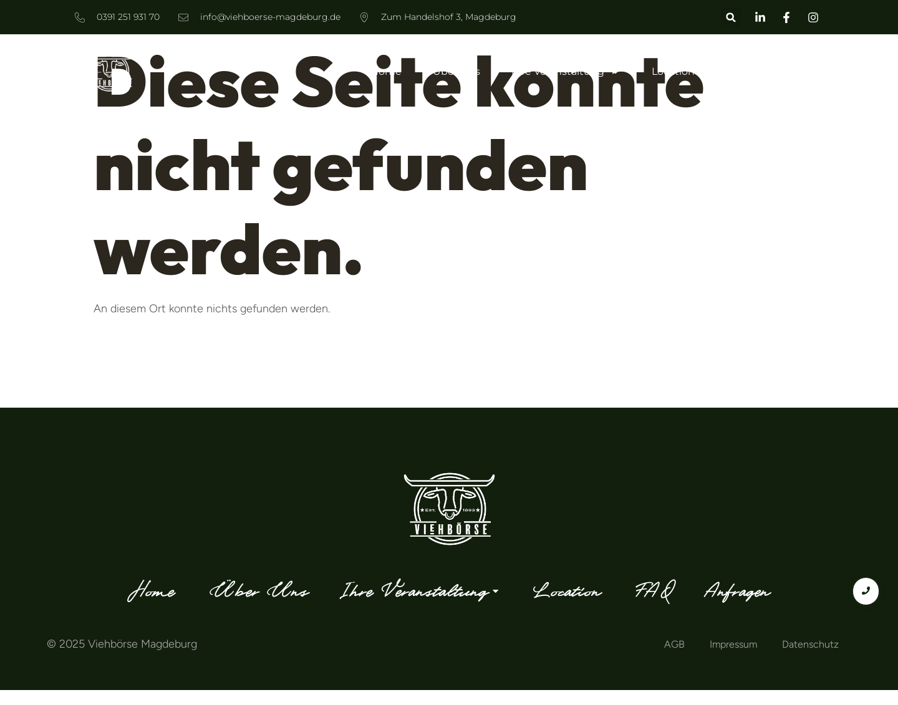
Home (386, 71)
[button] (731, 17)
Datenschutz (810, 644)
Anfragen (800, 71)
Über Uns (456, 71)
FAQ (736, 71)
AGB (674, 644)
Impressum (733, 644)
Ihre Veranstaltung (565, 71)
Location (673, 71)
